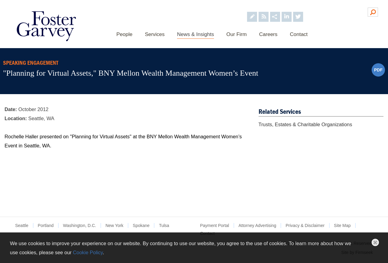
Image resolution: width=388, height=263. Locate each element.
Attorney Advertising (257, 225)
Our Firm (236, 34)
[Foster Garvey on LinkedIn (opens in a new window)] (287, 12)
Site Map (342, 225)
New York (114, 225)
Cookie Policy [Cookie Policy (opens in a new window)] (88, 252)
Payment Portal (214, 225)
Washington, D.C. (79, 225)
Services (155, 34)
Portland (46, 225)
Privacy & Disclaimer (305, 225)
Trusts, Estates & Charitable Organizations (305, 124)
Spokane (141, 225)
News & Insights (195, 34)
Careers (268, 34)
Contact (299, 34)
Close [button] (375, 242)
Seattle (21, 225)
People (124, 34)
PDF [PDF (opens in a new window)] (378, 69)
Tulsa (164, 225)
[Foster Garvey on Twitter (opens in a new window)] (298, 12)
